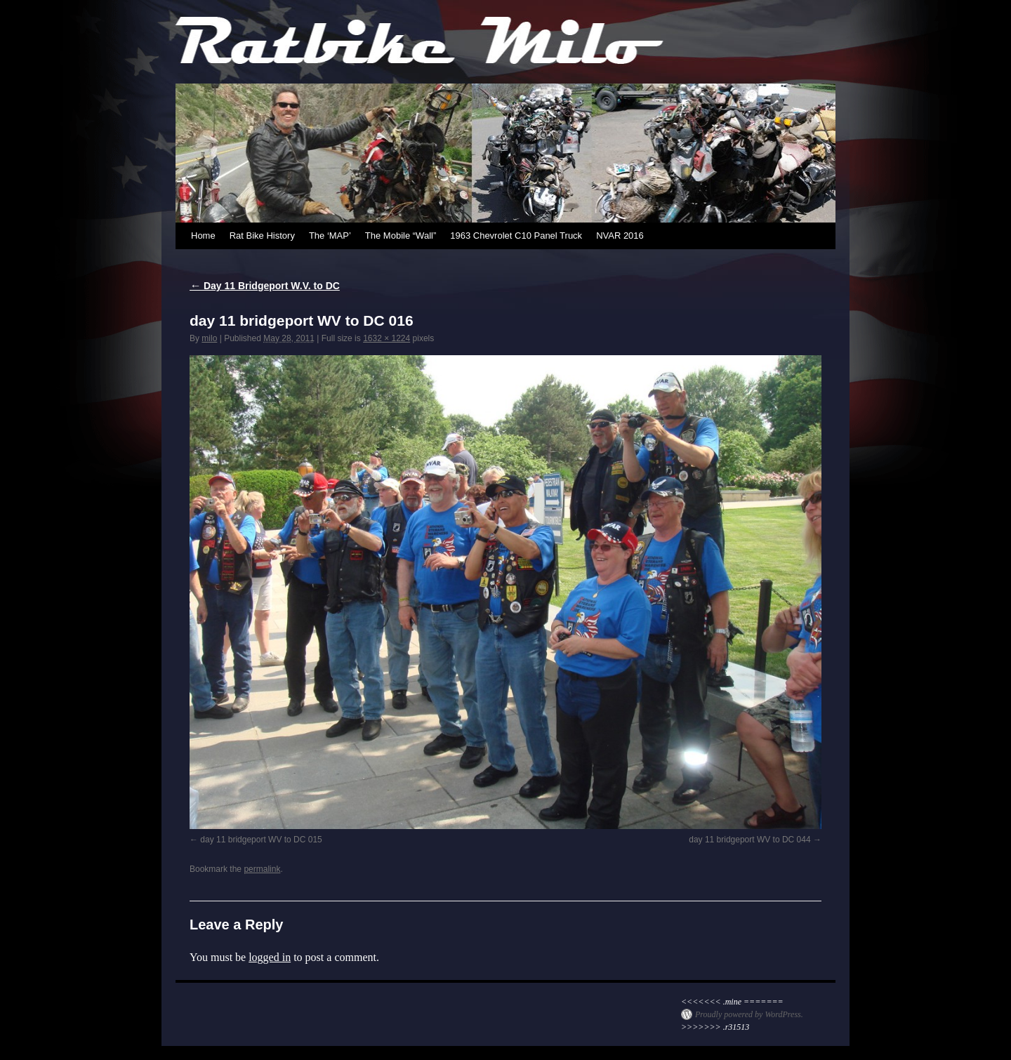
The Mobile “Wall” (400, 235)
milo (209, 338)
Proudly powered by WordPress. (749, 1014)
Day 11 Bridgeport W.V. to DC (265, 285)
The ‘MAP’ (330, 235)
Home (203, 235)
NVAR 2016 (620, 235)
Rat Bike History (262, 235)
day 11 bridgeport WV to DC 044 (749, 839)
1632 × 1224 (386, 338)
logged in (270, 957)
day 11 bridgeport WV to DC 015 (261, 839)
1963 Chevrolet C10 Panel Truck (516, 235)
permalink (262, 869)
